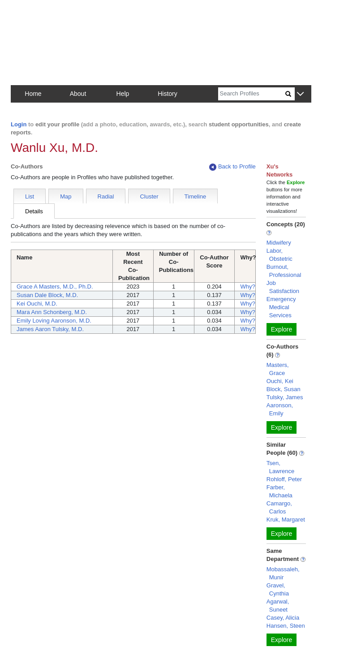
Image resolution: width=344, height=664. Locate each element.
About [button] (78, 93)
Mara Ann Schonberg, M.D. (52, 312)
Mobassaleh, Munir (283, 573)
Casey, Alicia (283, 617)
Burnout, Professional (284, 270)
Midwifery (279, 242)
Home (33, 93)
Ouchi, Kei (280, 381)
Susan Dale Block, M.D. (47, 295)
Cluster (149, 196)
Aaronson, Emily (280, 409)
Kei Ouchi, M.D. (37, 303)
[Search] (251, 93)
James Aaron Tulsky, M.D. (50, 329)
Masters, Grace (278, 369)
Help (122, 93)
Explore (281, 329)
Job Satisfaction (283, 287)
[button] (300, 94)
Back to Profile (232, 167)
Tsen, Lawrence (280, 467)
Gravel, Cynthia (278, 589)
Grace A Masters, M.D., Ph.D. (55, 286)
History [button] (167, 93)
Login (18, 124)
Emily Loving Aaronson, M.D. (54, 320)
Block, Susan (284, 389)
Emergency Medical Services (281, 307)
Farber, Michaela (279, 491)
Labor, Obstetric (279, 254)
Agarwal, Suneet (278, 605)
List (29, 196)
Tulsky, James (285, 397)
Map (65, 196)
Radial (106, 196)
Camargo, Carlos (279, 507)
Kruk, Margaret (286, 519)
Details (34, 211)
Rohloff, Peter (284, 479)
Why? (247, 286)
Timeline (195, 196)
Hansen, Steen (286, 625)
